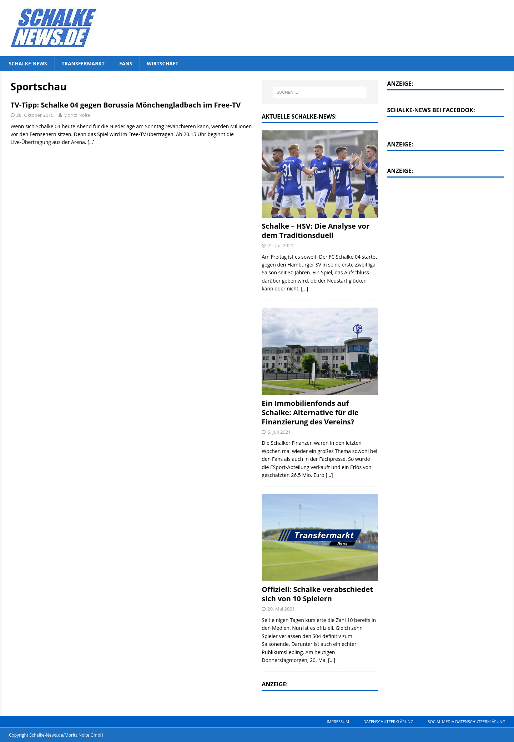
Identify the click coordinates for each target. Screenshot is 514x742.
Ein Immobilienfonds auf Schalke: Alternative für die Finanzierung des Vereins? (310, 412)
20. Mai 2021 (281, 609)
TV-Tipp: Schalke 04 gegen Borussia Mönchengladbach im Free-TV (126, 105)
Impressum (338, 721)
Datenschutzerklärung (388, 721)
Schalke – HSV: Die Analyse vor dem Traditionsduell (315, 230)
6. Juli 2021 (279, 432)
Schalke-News (28, 63)
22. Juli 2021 (280, 245)
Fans (125, 63)
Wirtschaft (162, 63)
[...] (304, 288)
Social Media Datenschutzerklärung (466, 721)
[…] (91, 142)
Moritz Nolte (77, 115)
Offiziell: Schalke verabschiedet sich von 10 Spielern (317, 593)
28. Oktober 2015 (35, 115)
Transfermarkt (83, 63)
